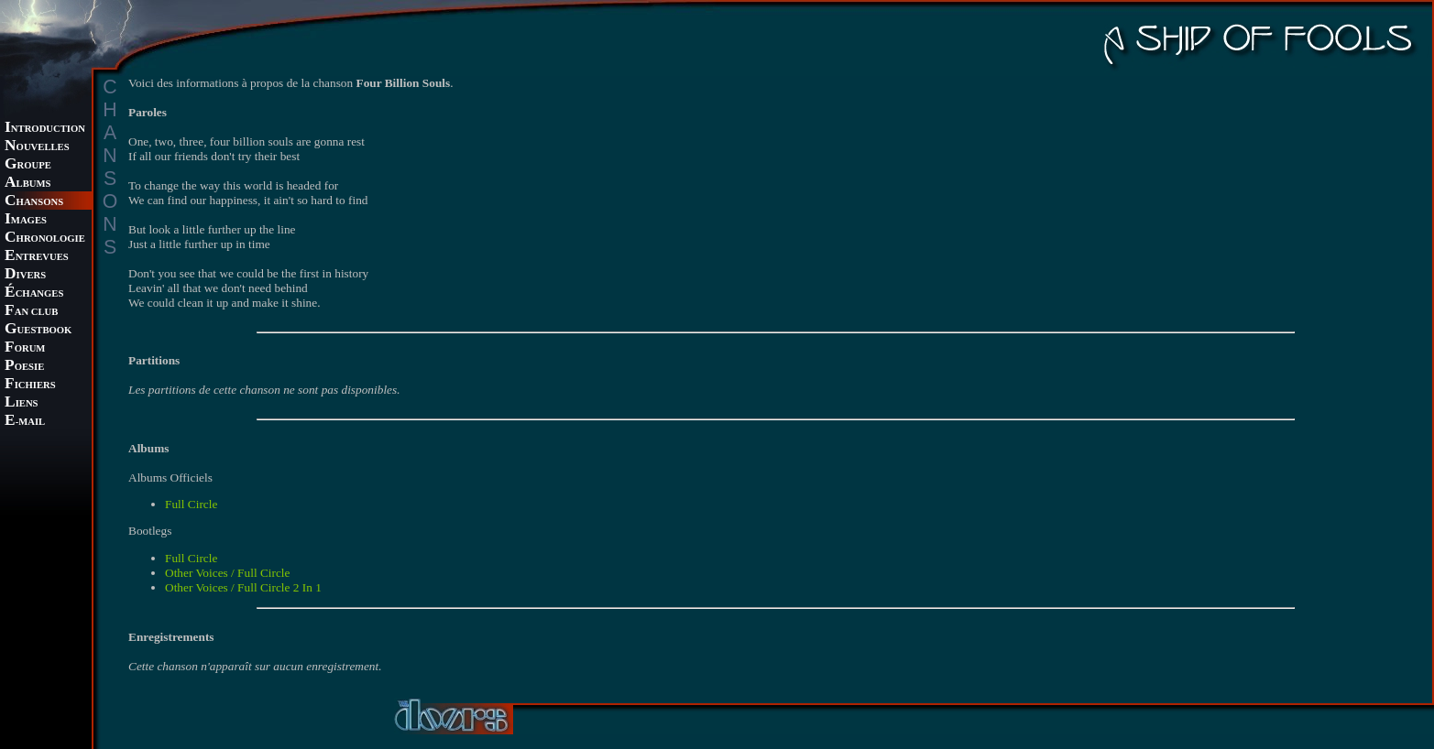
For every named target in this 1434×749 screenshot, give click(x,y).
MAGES (26, 220)
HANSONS (34, 202)
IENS (21, 403)
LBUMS (27, 184)
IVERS (25, 275)
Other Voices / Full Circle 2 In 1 (243, 587)
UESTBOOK (38, 330)
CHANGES (34, 293)
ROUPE (28, 165)
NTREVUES (37, 257)
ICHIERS (30, 385)
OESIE (24, 367)
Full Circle (191, 504)
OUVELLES (37, 147)
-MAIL (25, 422)
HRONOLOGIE (45, 238)
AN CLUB (31, 312)
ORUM (25, 348)
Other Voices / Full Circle (227, 573)
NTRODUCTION (45, 129)
